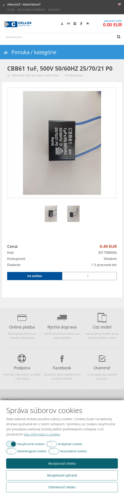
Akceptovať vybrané (62, 475)
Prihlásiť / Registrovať (24, 4)
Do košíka (34, 276)
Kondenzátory (74, 75)
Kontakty (54, 9)
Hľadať (119, 37)
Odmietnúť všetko (62, 487)
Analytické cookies (70, 444)
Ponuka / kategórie (33, 52)
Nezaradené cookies (73, 451)
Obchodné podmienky (31, 9)
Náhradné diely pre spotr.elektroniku (35, 75)
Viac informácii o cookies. (42, 434)
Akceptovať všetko (62, 463)
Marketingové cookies (32, 451)
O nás (10, 9)
